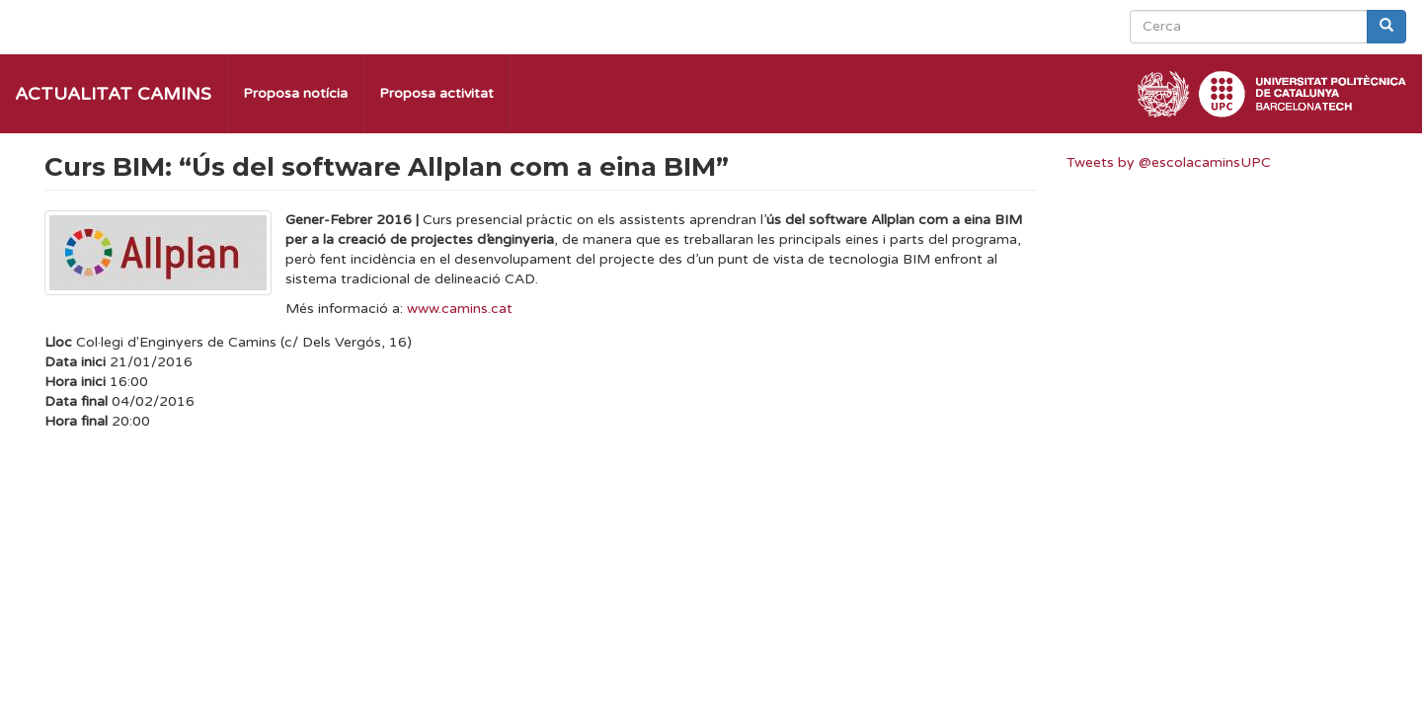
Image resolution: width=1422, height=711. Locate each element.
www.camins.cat (460, 308)
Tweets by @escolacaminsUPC (1168, 162)
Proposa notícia (295, 93)
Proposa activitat (436, 93)
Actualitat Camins (113, 94)
